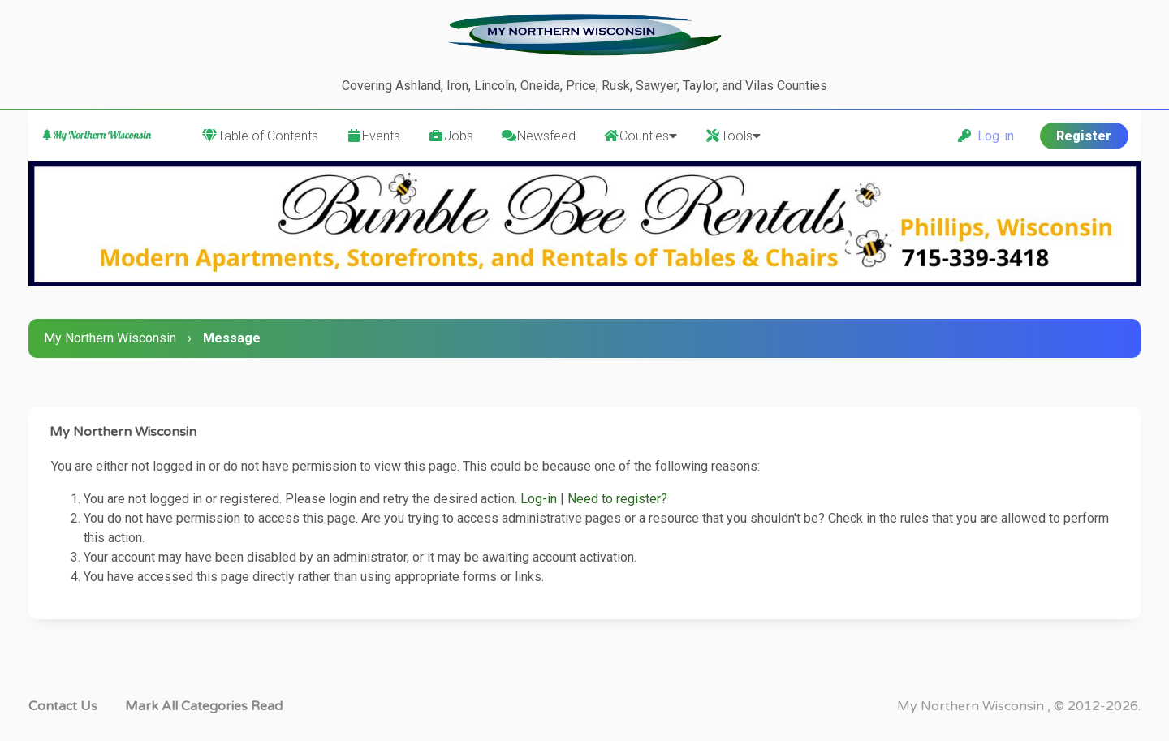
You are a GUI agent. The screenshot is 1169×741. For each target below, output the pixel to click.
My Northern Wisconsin (110, 338)
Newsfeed (538, 136)
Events (373, 136)
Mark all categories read (204, 706)
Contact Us (62, 706)
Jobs (450, 136)
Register (1083, 136)
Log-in (986, 136)
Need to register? (617, 498)
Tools (733, 136)
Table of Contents (259, 136)
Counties (640, 136)
